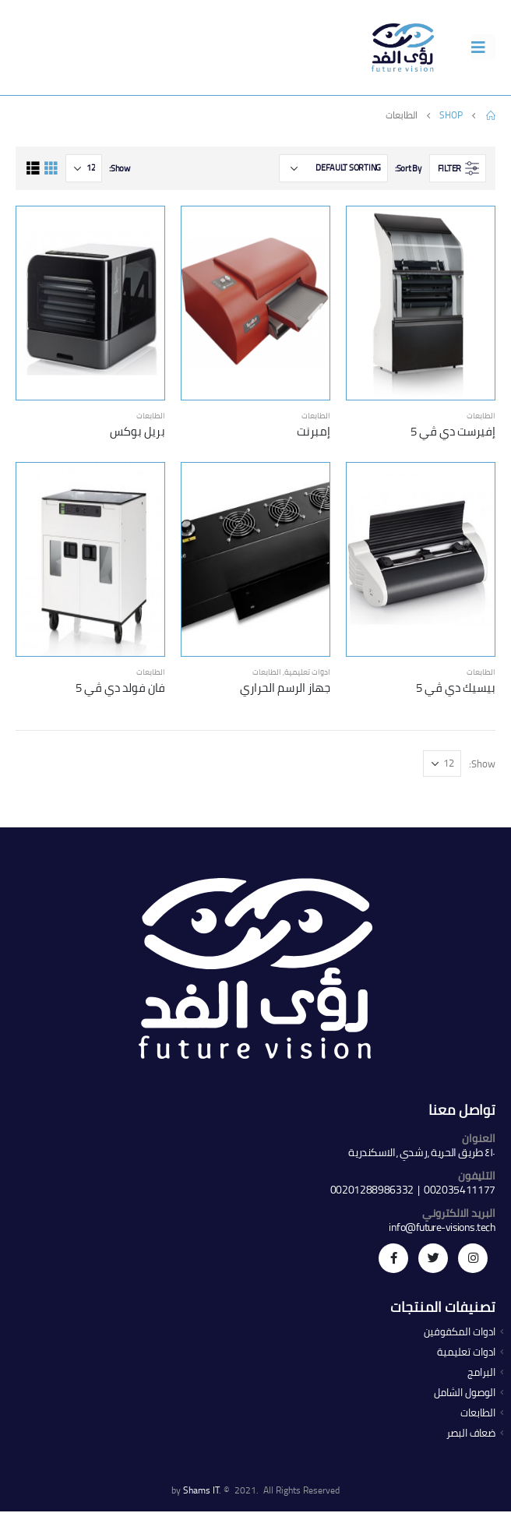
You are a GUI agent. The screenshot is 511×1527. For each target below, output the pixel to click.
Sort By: (408, 168)
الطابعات (481, 415)
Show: (119, 168)
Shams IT (201, 1490)
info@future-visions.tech (442, 1227)
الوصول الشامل (464, 1393)
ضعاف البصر (470, 1433)
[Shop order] (333, 168)
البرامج (481, 1372)
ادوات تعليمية (307, 672)
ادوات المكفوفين (459, 1332)
